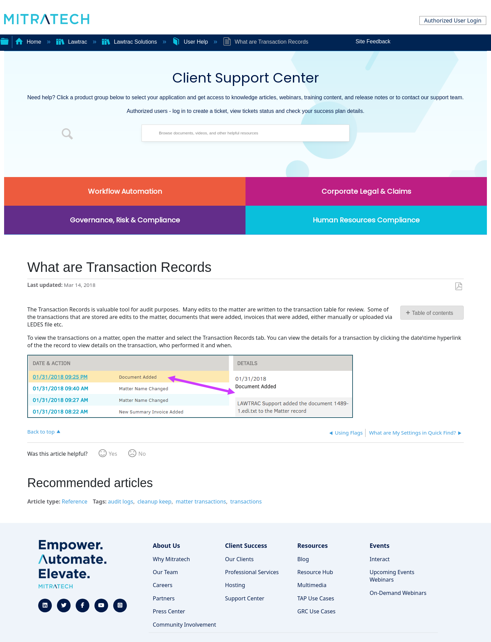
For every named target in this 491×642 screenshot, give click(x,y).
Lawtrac (72, 42)
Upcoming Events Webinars (392, 575)
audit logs (120, 501)
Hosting (235, 585)
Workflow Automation (125, 191)
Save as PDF (458, 286)
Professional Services (252, 572)
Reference (74, 501)
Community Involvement (184, 624)
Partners (164, 598)
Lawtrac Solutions (130, 42)
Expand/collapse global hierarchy (4, 40)
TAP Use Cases (315, 598)
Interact (380, 559)
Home (29, 42)
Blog (303, 559)
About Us (166, 545)
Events (379, 545)
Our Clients (239, 559)
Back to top (41, 431)
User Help (190, 42)
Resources (312, 545)
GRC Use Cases (316, 611)
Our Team (165, 572)
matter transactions (201, 501)
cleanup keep (154, 501)
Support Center (244, 598)
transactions (246, 501)
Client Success (246, 545)
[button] (67, 134)
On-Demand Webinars (398, 593)
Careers (163, 585)
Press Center (169, 611)
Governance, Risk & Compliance (125, 220)
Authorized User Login (452, 20)
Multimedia (311, 585)
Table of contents (432, 313)
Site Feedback (373, 41)
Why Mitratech (171, 559)
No (142, 453)
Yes (113, 453)
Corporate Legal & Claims (366, 191)
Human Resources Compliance (366, 220)
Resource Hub (315, 572)
